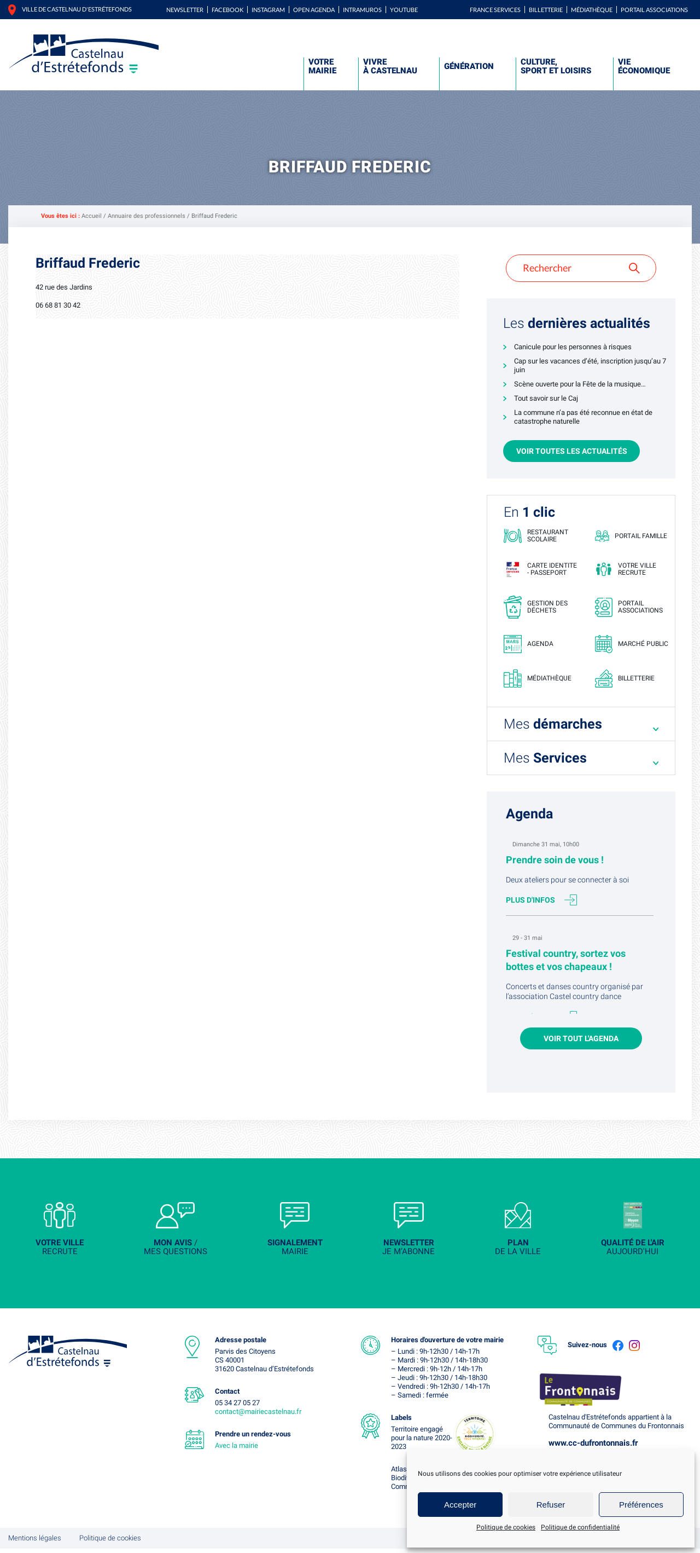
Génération (469, 66)
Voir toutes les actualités (571, 451)
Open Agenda (314, 9)
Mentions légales (34, 1542)
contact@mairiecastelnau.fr (258, 1416)
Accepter (460, 1504)
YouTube (404, 9)
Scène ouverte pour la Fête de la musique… (580, 384)
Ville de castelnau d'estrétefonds (77, 9)
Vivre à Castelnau (390, 66)
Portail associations (654, 9)
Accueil (91, 216)
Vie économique (644, 66)
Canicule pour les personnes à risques (573, 347)
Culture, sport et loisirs (556, 66)
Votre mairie (322, 66)
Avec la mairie (236, 1450)
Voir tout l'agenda (581, 1041)
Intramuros (362, 9)
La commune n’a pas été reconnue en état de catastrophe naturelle (583, 416)
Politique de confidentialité (580, 1527)
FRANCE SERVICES (495, 9)
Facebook (227, 9)
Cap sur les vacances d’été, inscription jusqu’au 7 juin (590, 365)
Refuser (550, 1504)
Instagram (268, 9)
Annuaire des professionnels (146, 216)
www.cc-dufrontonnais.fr (593, 1447)
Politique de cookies (505, 1527)
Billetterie (546, 9)
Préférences (641, 1504)
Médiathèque (591, 9)
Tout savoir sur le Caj (546, 398)
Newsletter (184, 9)
